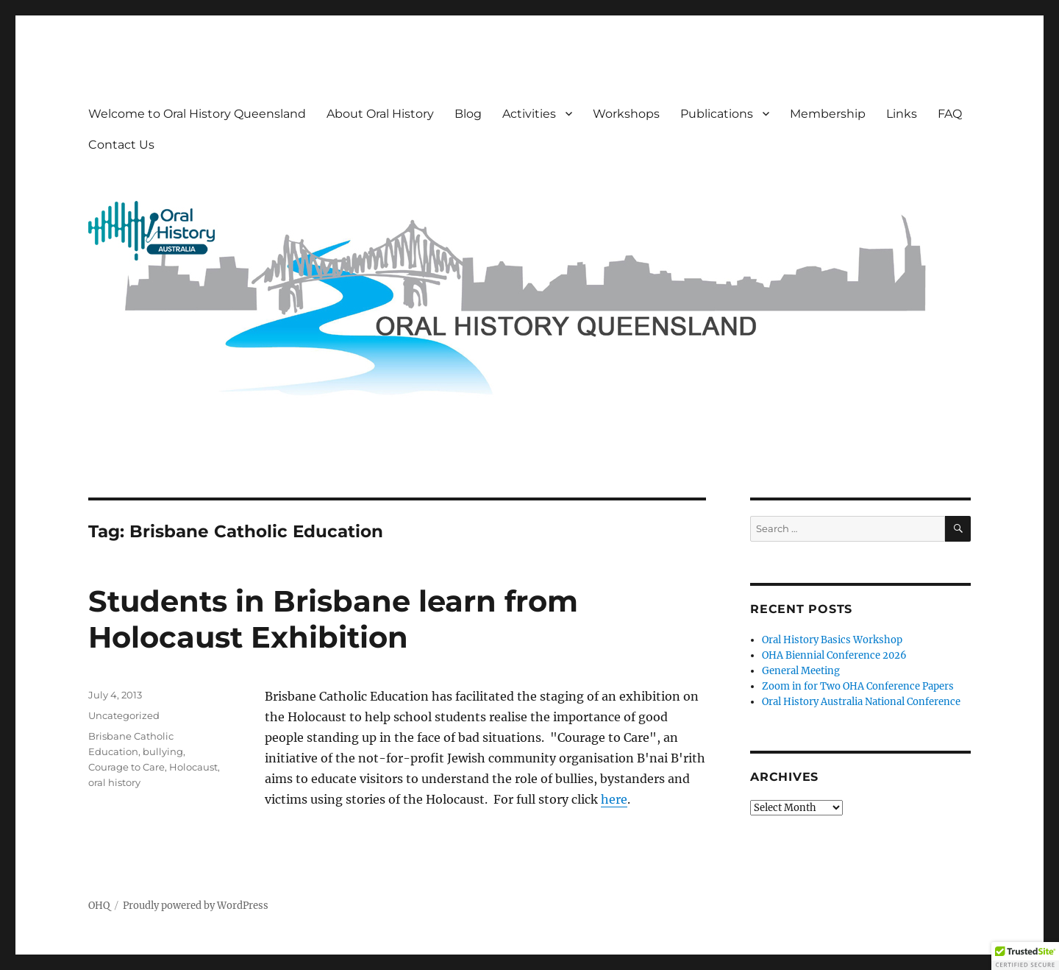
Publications (716, 114)
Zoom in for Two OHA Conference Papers (858, 686)
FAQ (950, 114)
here (614, 799)
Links (901, 114)
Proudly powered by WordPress (195, 905)
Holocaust (193, 767)
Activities (529, 114)
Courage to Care (126, 767)
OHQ (99, 905)
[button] (1025, 956)
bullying (163, 751)
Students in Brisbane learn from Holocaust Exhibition (333, 619)
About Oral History (380, 114)
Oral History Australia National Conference (861, 701)
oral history (114, 782)
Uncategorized (124, 715)
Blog (468, 114)
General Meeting (801, 671)
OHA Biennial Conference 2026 (834, 655)
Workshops (626, 114)
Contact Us (121, 145)
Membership (828, 114)
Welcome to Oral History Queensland (197, 114)
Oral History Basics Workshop (832, 640)
